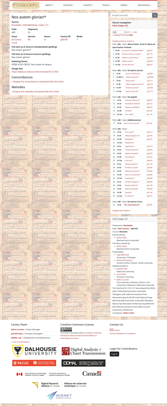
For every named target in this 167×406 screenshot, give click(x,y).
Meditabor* (129, 139)
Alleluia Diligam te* (132, 136)
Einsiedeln (128, 225)
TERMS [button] (123, 5)
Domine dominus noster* (131, 54)
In (45, 39)
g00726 (149, 139)
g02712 (149, 104)
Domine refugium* (132, 182)
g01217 (150, 81)
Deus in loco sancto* (131, 123)
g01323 (149, 157)
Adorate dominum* (132, 100)
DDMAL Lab (16, 337)
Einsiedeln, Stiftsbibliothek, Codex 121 (30, 25)
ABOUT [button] (49, 5)
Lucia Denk (121, 274)
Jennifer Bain (122, 269)
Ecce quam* (129, 132)
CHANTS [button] (87, 5)
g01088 (150, 88)
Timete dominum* (132, 150)
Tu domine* (129, 196)
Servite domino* (128, 65)
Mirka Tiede (122, 237)
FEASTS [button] (106, 5)
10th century (123, 228)
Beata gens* (130, 81)
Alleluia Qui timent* (132, 171)
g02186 (149, 136)
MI (29, 39)
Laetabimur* (130, 178)
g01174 (150, 54)
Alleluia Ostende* (131, 189)
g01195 (149, 185)
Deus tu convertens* (132, 175)
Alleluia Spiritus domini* (135, 84)
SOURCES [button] (68, 5)
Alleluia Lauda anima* (130, 58)
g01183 (149, 123)
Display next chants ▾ (121, 210)
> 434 (134, 32)
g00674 (150, 65)
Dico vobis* (129, 114)
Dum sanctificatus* (133, 73)
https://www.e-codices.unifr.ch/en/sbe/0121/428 (35, 71)
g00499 (149, 175)
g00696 (149, 182)
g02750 (149, 153)
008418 (149, 107)
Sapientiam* (129, 146)
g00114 (149, 132)
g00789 (150, 73)
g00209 (149, 160)
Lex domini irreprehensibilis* (133, 50)
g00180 (64, 39)
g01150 (149, 114)
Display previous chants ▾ (123, 41)
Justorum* (129, 160)
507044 (149, 171)
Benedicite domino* (132, 104)
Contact (115, 330)
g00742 (150, 50)
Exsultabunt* (130, 157)
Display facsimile (123, 35)
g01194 (149, 164)
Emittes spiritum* (132, 77)
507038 (149, 189)
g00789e (150, 77)
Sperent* (128, 192)
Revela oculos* (127, 61)
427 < (129, 32)
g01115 (150, 91)
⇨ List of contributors (20, 342)
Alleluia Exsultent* (132, 153)
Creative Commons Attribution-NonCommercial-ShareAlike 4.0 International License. (81, 335)
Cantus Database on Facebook (123, 333)
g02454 (150, 58)
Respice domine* (131, 164)
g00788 (149, 178)
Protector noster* (131, 167)
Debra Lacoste (123, 279)
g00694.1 (150, 61)
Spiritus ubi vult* (132, 91)
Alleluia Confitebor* (132, 107)
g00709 (149, 167)
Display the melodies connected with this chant (36, 91)
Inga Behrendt (123, 255)
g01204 (149, 111)
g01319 (149, 146)
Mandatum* (129, 143)
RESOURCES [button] (144, 5)
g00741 (149, 196)
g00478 (149, 150)
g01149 (149, 192)
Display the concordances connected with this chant (38, 81)
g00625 (149, 100)
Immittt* (128, 111)
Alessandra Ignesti (124, 260)
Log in (114, 354)
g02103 (150, 84)
